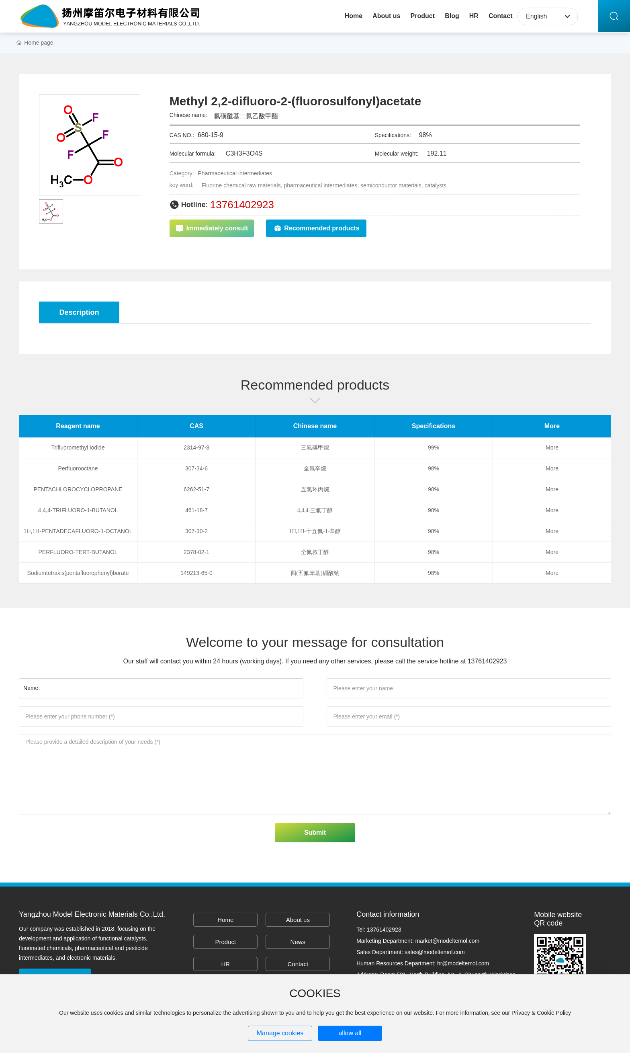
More (552, 447)
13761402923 (242, 205)
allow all (349, 1033)
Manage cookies (280, 1033)
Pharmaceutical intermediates (235, 173)
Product (225, 941)
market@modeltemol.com (447, 941)
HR (225, 964)
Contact (297, 964)
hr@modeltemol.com (463, 963)
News (298, 941)
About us (298, 919)
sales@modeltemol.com (435, 952)
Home (225, 919)
